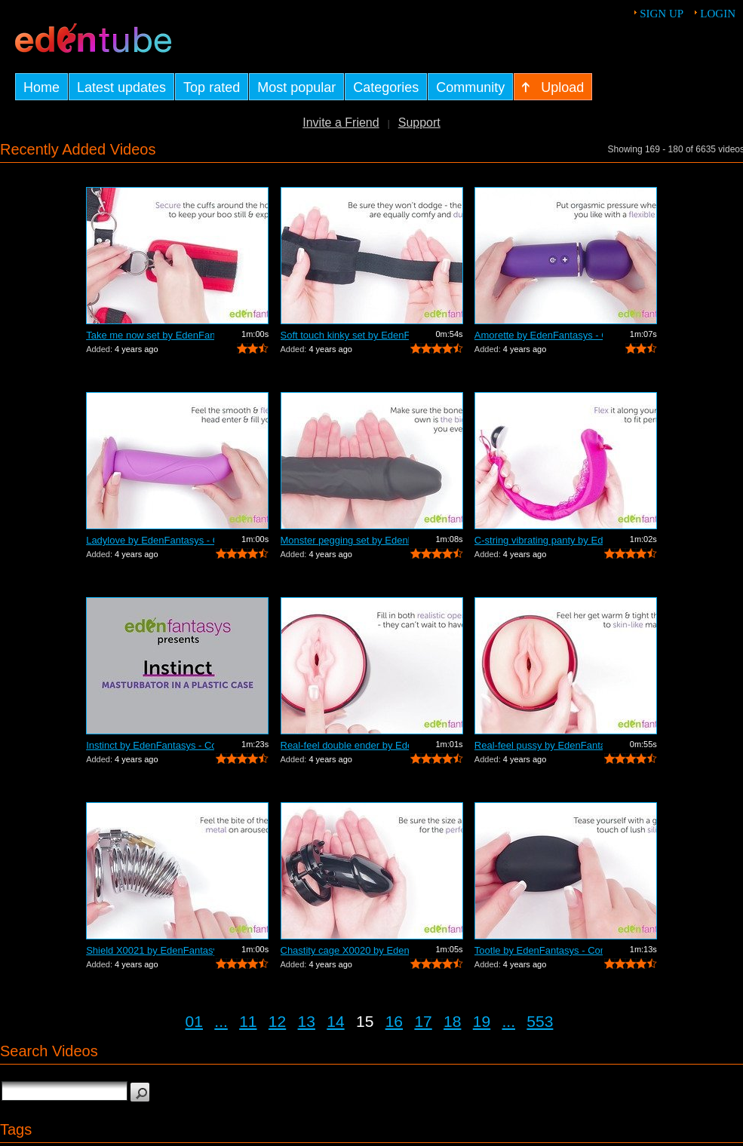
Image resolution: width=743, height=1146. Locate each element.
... (221, 1021)
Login (717, 14)
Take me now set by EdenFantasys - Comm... (150, 335)
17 (422, 1021)
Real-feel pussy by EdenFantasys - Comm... (538, 745)
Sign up (661, 14)
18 (452, 1021)
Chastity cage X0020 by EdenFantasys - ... (345, 950)
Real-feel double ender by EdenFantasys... (345, 745)
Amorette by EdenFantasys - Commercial (538, 335)
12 (277, 1021)
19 (481, 1021)
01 (194, 1021)
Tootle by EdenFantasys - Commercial (538, 950)
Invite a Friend (340, 122)
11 (247, 1021)
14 (335, 1021)
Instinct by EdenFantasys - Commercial (150, 745)
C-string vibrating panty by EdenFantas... (538, 540)
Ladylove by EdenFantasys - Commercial (150, 540)
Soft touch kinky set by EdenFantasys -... (345, 335)
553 (540, 1021)
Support (419, 122)
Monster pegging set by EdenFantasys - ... (345, 540)
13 (306, 1021)
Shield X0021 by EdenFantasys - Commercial (150, 950)
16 (394, 1021)
